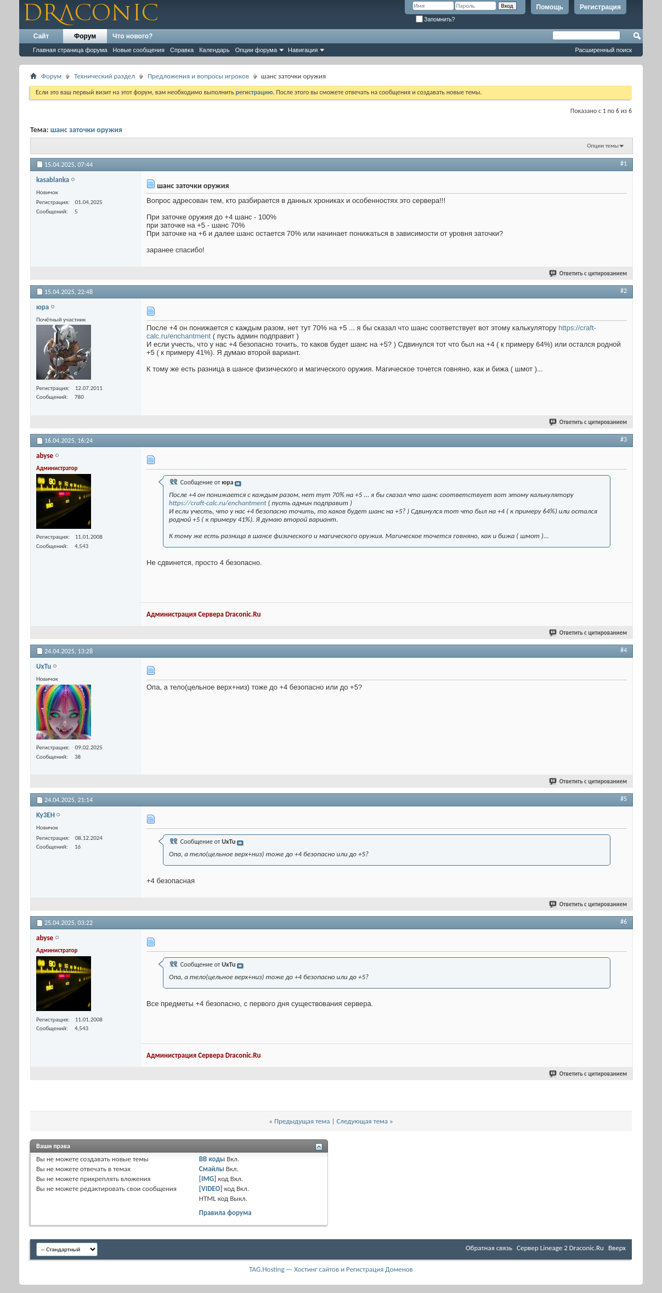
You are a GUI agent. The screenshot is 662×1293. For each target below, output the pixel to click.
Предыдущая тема (302, 1121)
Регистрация (600, 7)
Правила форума (225, 1213)
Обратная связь (489, 1248)
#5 (623, 799)
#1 (623, 163)
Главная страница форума (70, 50)
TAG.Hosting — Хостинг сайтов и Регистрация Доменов (331, 1269)
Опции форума (256, 50)
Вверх (617, 1248)
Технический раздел (104, 76)
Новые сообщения (139, 50)
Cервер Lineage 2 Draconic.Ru (560, 1248)
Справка (182, 50)
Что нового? (132, 36)
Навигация (303, 50)
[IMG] (208, 1179)
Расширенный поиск (603, 50)
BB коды (212, 1159)
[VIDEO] (211, 1188)
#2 (623, 291)
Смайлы (211, 1169)
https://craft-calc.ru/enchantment (217, 503)
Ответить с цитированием (588, 273)
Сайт (41, 36)
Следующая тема (362, 1121)
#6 (623, 921)
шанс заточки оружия (86, 129)
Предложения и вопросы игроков (198, 76)
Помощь (549, 7)
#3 (623, 439)
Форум (85, 36)
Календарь (214, 50)
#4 (623, 650)
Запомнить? (435, 19)
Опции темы (603, 145)
